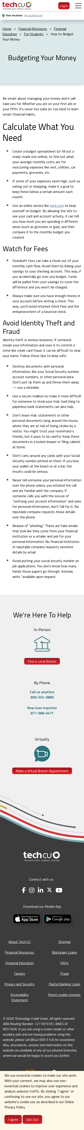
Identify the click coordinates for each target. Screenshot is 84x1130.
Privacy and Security (19, 984)
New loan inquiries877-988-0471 (42, 710)
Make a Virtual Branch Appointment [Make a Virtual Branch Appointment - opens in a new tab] (42, 770)
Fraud (64, 973)
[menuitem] (16, 5)
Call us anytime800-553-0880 (42, 694)
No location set (33, 15)
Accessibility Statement (19, 997)
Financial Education (19, 963)
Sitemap (64, 941)
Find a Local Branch (42, 661)
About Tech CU (19, 941)
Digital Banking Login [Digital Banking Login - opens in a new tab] (64, 984)
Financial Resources (19, 952)
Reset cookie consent (64, 994)
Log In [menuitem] (64, 5)
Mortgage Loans (64, 952)
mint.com (57, 205)
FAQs (64, 963)
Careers (19, 973)
